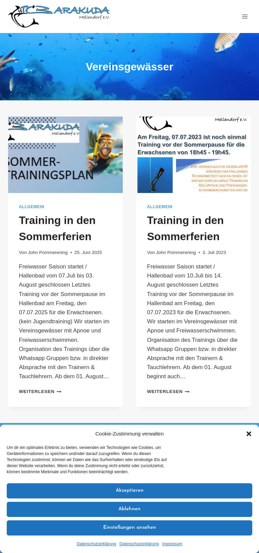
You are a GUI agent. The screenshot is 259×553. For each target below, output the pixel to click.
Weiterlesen (40, 391)
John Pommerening (48, 252)
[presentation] (65, 155)
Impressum (172, 544)
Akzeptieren (130, 490)
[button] (249, 433)
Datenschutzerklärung (96, 544)
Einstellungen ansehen (129, 527)
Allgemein (31, 206)
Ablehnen (129, 509)
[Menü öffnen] (244, 16)
